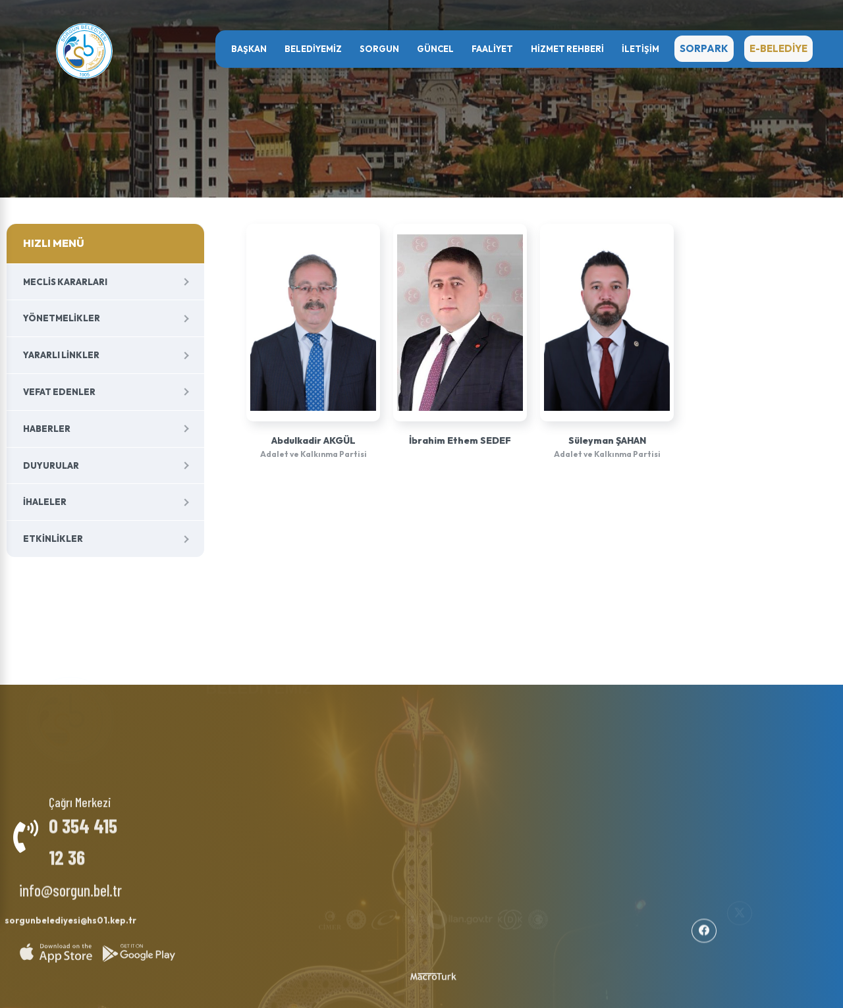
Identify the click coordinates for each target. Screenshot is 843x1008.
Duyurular (51, 465)
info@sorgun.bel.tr (70, 883)
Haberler (46, 428)
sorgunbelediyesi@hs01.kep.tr (70, 914)
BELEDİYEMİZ (313, 48)
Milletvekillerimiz (365, 716)
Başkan (249, 48)
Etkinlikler (53, 538)
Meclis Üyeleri (241, 731)
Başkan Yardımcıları (254, 721)
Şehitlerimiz (354, 727)
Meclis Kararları (65, 282)
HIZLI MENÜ (53, 243)
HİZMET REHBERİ (567, 48)
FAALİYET (492, 48)
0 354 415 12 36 (83, 834)
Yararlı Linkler (61, 355)
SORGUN (379, 48)
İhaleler (45, 501)
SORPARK (704, 48)
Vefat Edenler (59, 391)
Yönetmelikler (61, 318)
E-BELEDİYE (778, 48)
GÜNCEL (435, 48)
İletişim (640, 48)
